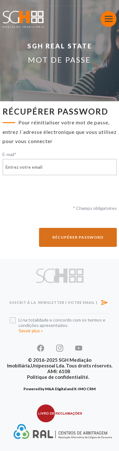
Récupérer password (77, 237)
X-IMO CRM (85, 388)
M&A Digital (55, 388)
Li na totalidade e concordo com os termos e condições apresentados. (61, 322)
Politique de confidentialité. (58, 377)
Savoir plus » (31, 330)
